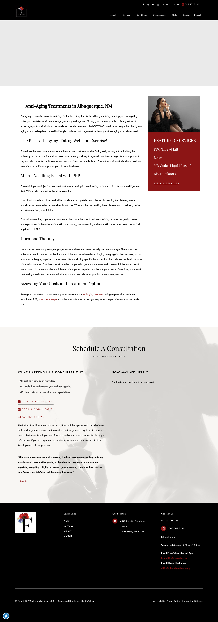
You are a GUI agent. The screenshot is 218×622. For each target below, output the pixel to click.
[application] (117, 15)
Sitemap (199, 601)
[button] (166, 183)
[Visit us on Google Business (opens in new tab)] (158, 4)
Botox (158, 157)
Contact (68, 536)
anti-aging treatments (93, 294)
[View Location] (116, 521)
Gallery (67, 531)
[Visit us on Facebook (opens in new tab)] (143, 4)
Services (68, 526)
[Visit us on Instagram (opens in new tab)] (148, 4)
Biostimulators (165, 173)
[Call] (190, 4)
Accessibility (159, 601)
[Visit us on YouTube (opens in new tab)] (153, 4)
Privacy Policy (173, 601)
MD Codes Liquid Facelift (173, 165)
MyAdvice (89, 601)
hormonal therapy (48, 299)
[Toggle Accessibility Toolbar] (6, 616)
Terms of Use (187, 601)
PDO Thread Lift (166, 149)
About (67, 521)
